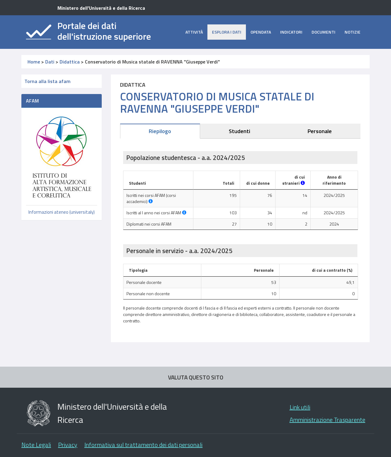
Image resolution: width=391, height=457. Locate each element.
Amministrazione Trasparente (327, 419)
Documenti (323, 32)
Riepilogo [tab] (160, 131)
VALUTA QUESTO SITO (195, 377)
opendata (260, 32)
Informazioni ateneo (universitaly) (61, 212)
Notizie (352, 32)
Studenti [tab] (239, 131)
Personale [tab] (320, 131)
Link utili (300, 407)
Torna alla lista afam (47, 81)
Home (33, 61)
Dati (49, 61)
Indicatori (291, 32)
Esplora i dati (226, 32)
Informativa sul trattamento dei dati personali (143, 444)
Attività (194, 32)
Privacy (67, 444)
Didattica (70, 61)
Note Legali (36, 444)
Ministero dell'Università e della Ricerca (101, 8)
